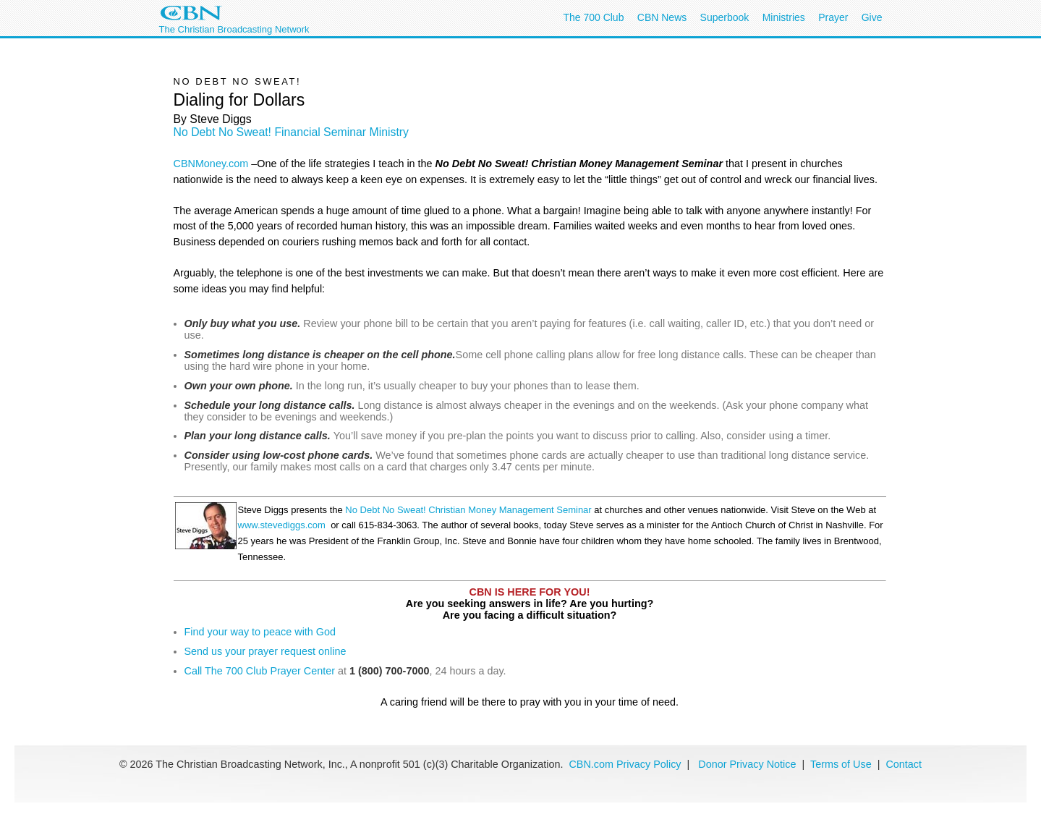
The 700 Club (593, 17)
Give (872, 17)
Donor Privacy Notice (747, 764)
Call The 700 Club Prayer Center (260, 671)
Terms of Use (842, 764)
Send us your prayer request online (265, 651)
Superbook (724, 17)
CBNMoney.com (211, 163)
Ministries (783, 17)
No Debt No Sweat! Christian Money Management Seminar (468, 509)
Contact (903, 764)
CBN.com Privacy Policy (625, 764)
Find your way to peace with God (260, 632)
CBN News (662, 17)
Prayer (833, 17)
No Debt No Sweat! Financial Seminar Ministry (291, 132)
